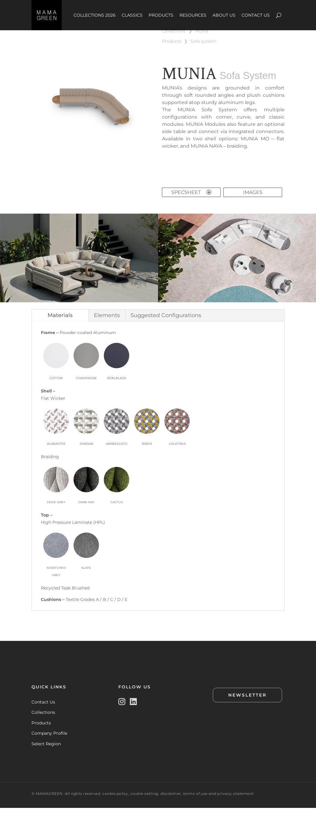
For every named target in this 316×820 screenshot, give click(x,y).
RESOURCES (192, 15)
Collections (43, 724)
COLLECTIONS (174, 43)
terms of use (195, 805)
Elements (107, 327)
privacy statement (235, 805)
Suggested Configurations (165, 327)
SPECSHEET (191, 204)
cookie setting (144, 805)
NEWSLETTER (247, 707)
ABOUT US (223, 15)
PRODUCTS (161, 15)
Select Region (46, 756)
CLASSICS (132, 15)
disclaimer (170, 805)
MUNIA (201, 43)
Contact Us (43, 714)
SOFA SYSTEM (203, 53)
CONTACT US (256, 15)
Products (41, 735)
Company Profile (49, 745)
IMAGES (252, 204)
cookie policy (115, 805)
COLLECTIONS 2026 (95, 15)
